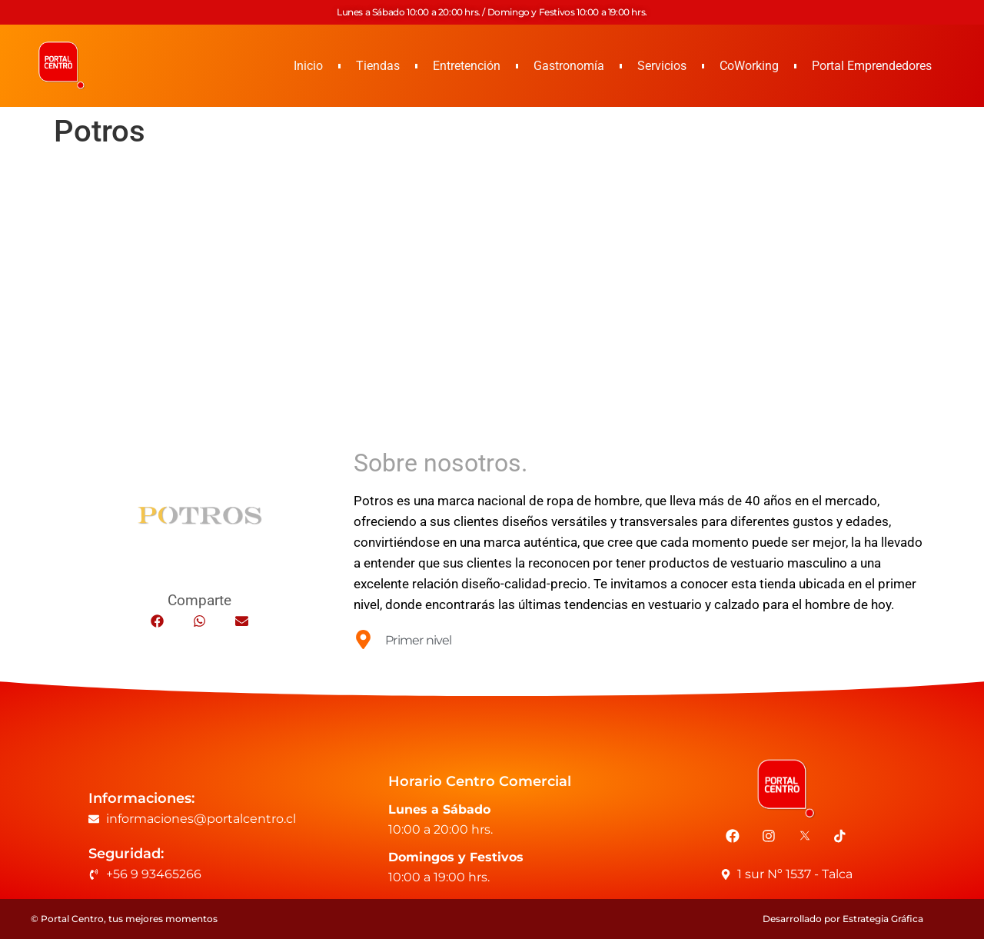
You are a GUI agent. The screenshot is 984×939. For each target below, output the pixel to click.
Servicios (661, 65)
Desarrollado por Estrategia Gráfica (843, 918)
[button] (157, 621)
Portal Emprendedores (872, 65)
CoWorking (749, 65)
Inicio (308, 65)
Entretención (466, 65)
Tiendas (378, 65)
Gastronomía (569, 65)
